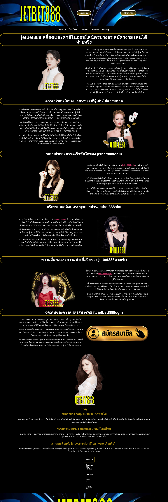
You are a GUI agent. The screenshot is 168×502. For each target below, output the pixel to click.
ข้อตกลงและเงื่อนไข (72, 460)
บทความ (84, 30)
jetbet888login (128, 165)
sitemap (105, 30)
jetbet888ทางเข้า (105, 274)
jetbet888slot (60, 219)
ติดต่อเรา (95, 30)
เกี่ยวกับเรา (110, 460)
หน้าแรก (62, 30)
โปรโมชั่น (73, 30)
